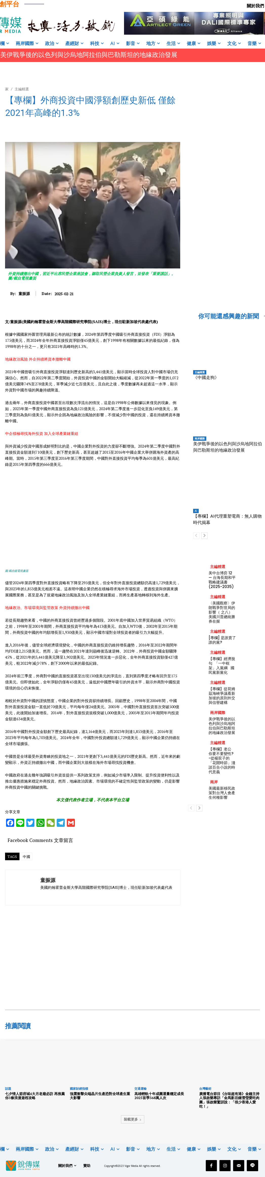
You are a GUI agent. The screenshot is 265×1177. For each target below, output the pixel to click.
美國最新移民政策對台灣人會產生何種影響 (222, 793)
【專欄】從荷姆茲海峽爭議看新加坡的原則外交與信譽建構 (222, 695)
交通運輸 (140, 1088)
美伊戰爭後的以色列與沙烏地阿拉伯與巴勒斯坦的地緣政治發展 (88, 54)
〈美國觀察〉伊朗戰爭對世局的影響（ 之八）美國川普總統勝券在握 (222, 612)
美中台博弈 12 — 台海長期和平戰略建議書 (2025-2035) (222, 579)
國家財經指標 (79, 1088)
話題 (8, 1088)
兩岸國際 (200, 438)
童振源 (24, 293)
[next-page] (204, 535)
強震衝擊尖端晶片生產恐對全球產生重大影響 (100, 1095)
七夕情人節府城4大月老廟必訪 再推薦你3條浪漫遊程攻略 (35, 1095)
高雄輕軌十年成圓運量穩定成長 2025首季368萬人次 (161, 1095)
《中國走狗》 (206, 377)
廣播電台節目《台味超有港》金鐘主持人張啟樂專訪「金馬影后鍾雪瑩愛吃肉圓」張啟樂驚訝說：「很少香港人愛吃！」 (229, 1100)
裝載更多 (132, 1119)
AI (196, 511)
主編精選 (22, 89)
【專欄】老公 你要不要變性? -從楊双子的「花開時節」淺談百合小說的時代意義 (222, 760)
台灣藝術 (205, 1088)
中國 (26, 856)
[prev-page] (196, 535)
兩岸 (214, 782)
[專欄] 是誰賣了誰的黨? (222, 640)
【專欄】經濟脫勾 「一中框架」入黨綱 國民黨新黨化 (222, 665)
